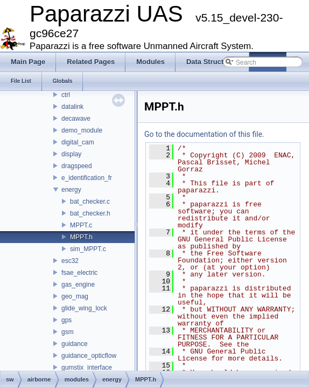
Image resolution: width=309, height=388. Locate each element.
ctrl (65, 95)
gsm (67, 332)
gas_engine (78, 284)
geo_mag (74, 296)
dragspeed (76, 166)
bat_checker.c (90, 201)
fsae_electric (79, 272)
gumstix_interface (86, 367)
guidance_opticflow (88, 355)
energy (71, 189)
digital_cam (77, 142)
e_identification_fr (86, 178)
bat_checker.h (90, 213)
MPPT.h (81, 237)
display (71, 154)
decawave (75, 118)
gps (66, 320)
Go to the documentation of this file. (204, 134)
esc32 (70, 261)
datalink (72, 106)
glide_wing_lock (84, 308)
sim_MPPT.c (88, 249)
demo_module (81, 130)
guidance (74, 344)
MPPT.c (81, 225)
